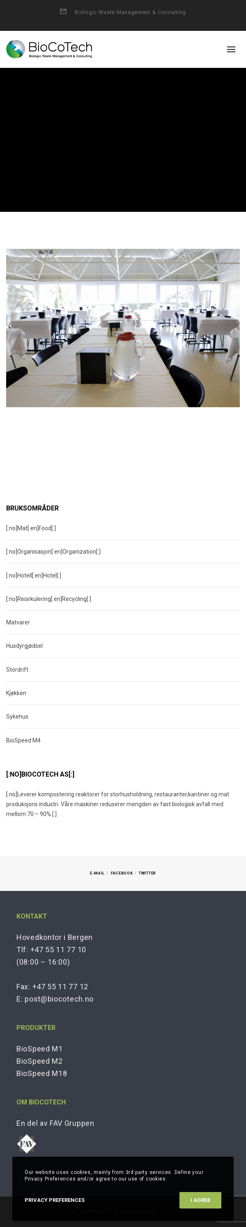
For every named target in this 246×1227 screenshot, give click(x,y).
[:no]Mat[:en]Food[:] (31, 528)
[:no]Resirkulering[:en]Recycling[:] (48, 599)
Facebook (122, 873)
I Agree (200, 1200)
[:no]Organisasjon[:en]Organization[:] (53, 551)
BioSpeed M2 (39, 1061)
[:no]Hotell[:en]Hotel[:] (33, 575)
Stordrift (17, 669)
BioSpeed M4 (23, 740)
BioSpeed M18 (41, 1073)
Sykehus (17, 716)
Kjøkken (16, 693)
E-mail (97, 873)
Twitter (147, 873)
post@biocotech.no (59, 999)
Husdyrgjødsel (24, 645)
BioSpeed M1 (39, 1048)
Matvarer (18, 622)
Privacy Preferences (55, 1200)
